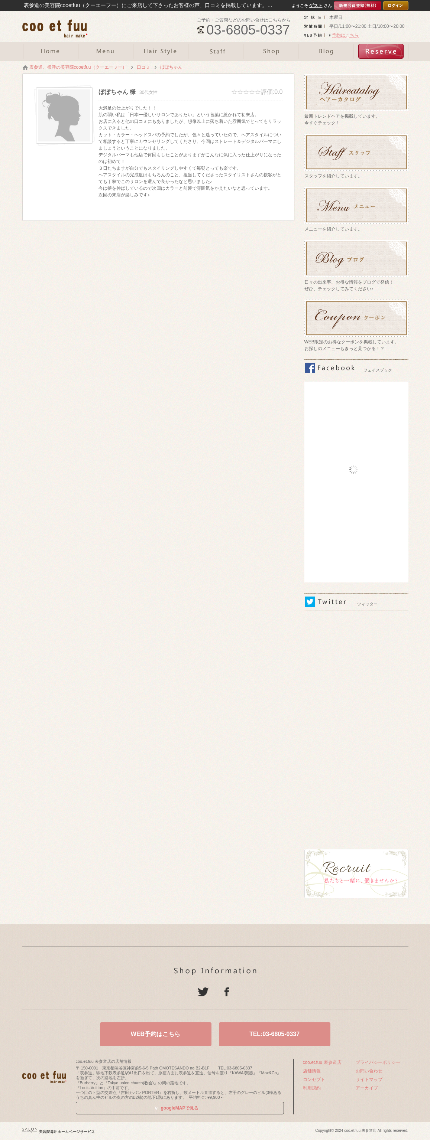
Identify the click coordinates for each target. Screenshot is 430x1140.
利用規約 (312, 1088)
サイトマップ (369, 1079)
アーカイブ (367, 1088)
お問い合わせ (369, 1071)
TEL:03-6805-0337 (274, 1034)
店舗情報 (312, 1071)
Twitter (203, 992)
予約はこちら (345, 35)
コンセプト (314, 1079)
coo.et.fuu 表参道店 (322, 1062)
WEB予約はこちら (155, 1034)
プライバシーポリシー (378, 1062)
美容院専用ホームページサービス (58, 1132)
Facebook (226, 992)
